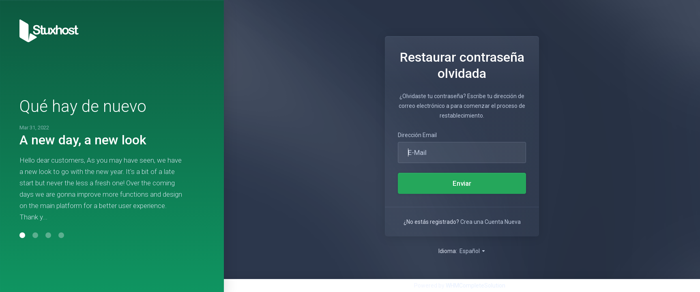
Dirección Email (417, 135)
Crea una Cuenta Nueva (490, 222)
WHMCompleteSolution (475, 285)
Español (473, 251)
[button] (22, 235)
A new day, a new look (82, 140)
